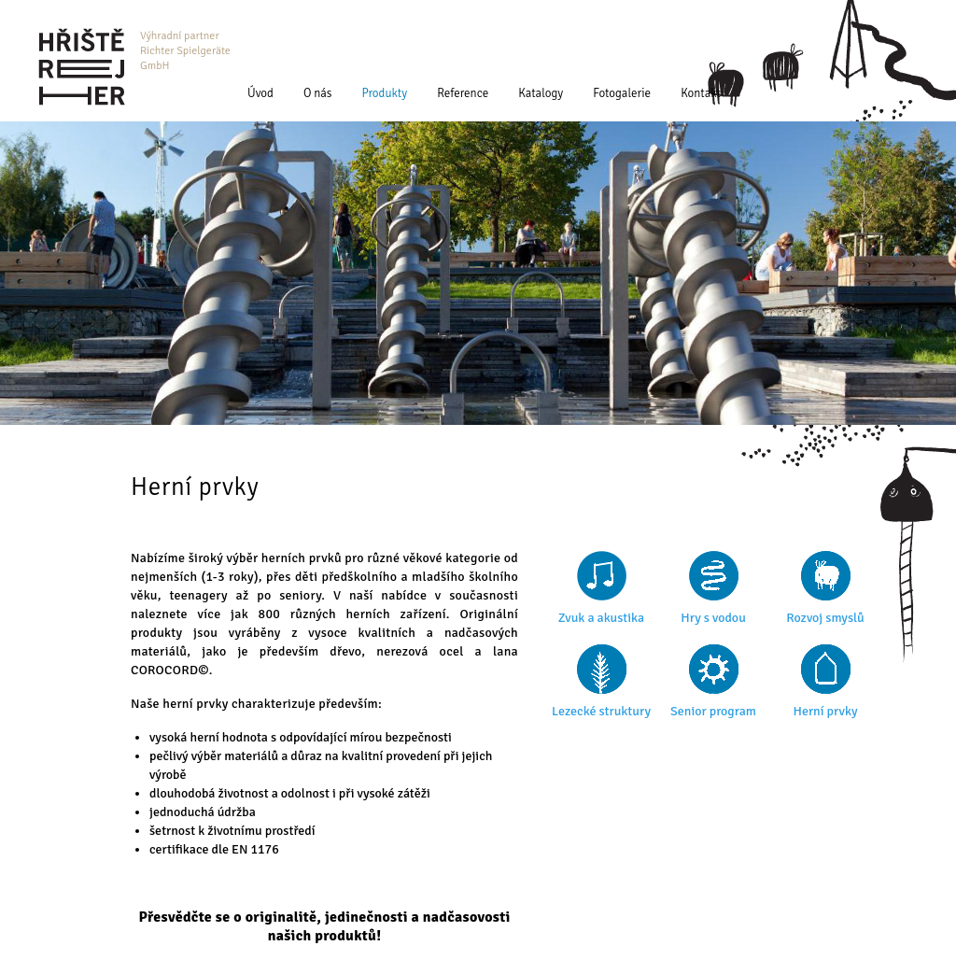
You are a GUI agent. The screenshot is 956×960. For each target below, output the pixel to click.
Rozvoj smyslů (825, 618)
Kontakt (701, 93)
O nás (317, 93)
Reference (462, 93)
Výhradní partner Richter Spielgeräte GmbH (185, 51)
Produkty (385, 93)
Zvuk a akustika (601, 618)
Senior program (713, 711)
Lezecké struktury (601, 711)
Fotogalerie (622, 93)
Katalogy (540, 93)
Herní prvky (825, 711)
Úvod (260, 93)
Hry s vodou (713, 618)
